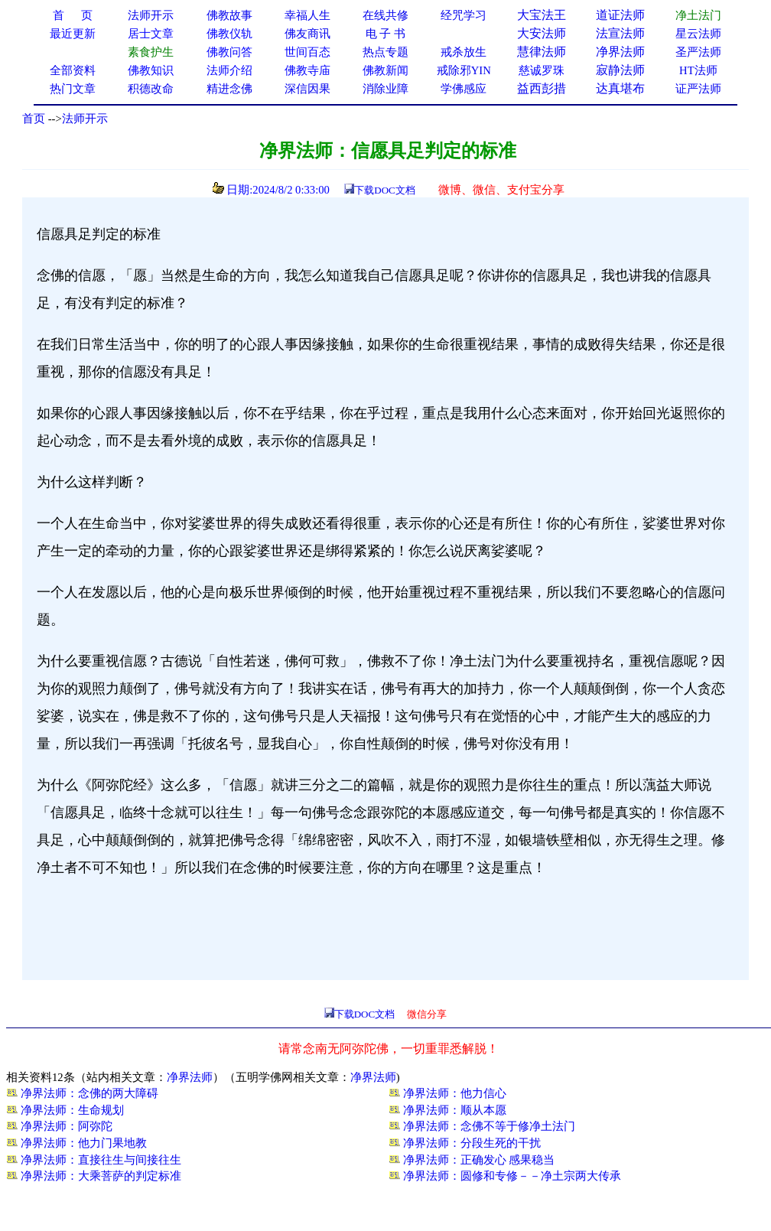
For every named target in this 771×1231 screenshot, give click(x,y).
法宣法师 (620, 33)
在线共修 (385, 15)
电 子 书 (385, 34)
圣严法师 (698, 52)
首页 (33, 118)
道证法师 (620, 14)
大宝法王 (541, 14)
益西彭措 (541, 88)
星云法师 (698, 34)
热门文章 (73, 89)
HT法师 (698, 70)
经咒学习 (463, 15)
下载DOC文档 (384, 190)
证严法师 (698, 89)
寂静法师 (620, 70)
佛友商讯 (307, 34)
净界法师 (620, 51)
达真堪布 (620, 88)
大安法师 (541, 33)
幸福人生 (307, 15)
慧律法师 (541, 51)
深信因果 (307, 89)
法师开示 (85, 118)
